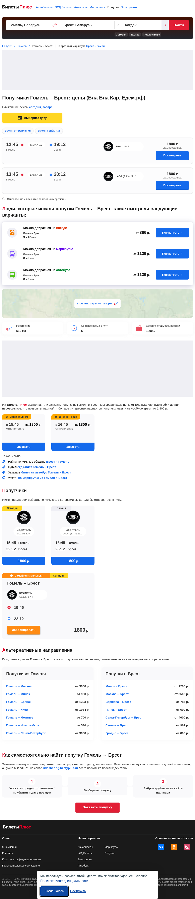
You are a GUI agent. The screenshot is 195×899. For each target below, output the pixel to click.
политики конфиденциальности (170, 885)
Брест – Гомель (96, 46)
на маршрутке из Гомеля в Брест (42, 477)
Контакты (7, 853)
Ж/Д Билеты (63, 7)
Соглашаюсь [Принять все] (54, 891)
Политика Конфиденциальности (64, 881)
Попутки (113, 7)
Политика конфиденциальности (21, 859)
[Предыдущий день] (118, 25)
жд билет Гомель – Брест (37, 467)
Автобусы (81, 7)
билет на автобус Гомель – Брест (46, 472)
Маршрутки (97, 7)
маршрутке (64, 249)
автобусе (63, 270)
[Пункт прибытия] (87, 25)
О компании (9, 846)
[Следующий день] (165, 25)
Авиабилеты (44, 7)
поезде (61, 228)
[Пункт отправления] (33, 25)
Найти (179, 25)
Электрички (129, 7)
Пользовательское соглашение (21, 865)
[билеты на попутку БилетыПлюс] (17, 827)
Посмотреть (172, 155)
